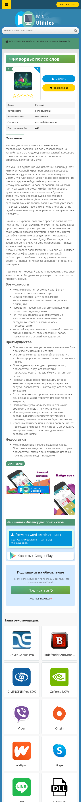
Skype (59, 765)
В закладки (59, 87)
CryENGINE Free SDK (22, 692)
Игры (36, 41)
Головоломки (49, 41)
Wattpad (22, 765)
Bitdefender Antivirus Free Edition (59, 655)
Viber (21, 728)
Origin (59, 728)
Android (26, 41)
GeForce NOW (59, 692)
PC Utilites (14, 41)
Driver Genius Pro (21, 655)
